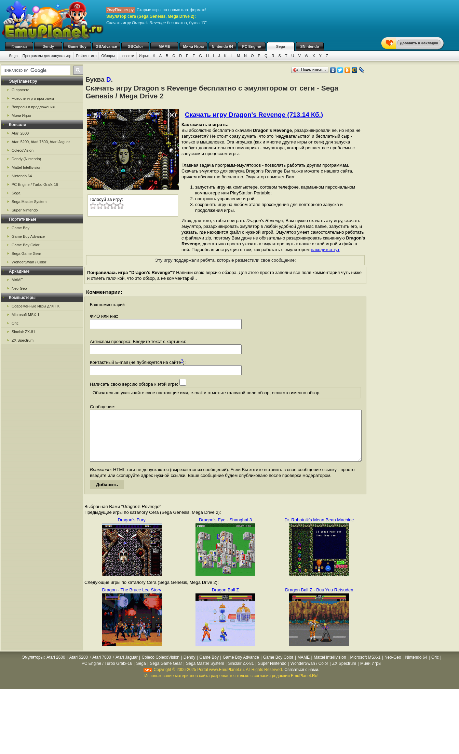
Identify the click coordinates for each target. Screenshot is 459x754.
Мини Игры (193, 46)
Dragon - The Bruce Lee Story (131, 600)
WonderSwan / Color (29, 262)
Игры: (144, 56)
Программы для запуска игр (47, 56)
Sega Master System (29, 202)
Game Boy (77, 46)
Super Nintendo (25, 210)
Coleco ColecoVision (160, 667)
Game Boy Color (25, 245)
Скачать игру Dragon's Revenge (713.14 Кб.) (254, 114)
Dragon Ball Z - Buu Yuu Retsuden (319, 600)
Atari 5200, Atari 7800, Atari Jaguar (41, 142)
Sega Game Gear (26, 253)
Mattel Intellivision (26, 167)
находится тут (325, 249)
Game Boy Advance (28, 236)
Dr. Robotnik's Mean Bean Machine (319, 530)
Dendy (48, 46)
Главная (19, 46)
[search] (35, 70)
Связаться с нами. (301, 679)
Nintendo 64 (222, 46)
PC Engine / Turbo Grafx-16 (35, 184)
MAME (164, 46)
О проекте (20, 90)
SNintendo (309, 46)
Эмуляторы (32, 667)
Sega (280, 46)
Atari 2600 (20, 133)
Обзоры (108, 56)
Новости (127, 56)
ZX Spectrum (22, 340)
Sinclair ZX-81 (23, 332)
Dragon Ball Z (225, 600)
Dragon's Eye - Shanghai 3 (225, 530)
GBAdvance (106, 46)
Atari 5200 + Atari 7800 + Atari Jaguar (103, 667)
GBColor (135, 46)
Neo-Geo (19, 288)
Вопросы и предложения (33, 107)
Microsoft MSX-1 (25, 315)
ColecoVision (22, 150)
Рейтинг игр (86, 56)
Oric (15, 323)
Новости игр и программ (33, 98)
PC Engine (251, 46)
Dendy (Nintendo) (26, 159)
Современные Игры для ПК (35, 306)
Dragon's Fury (132, 530)
